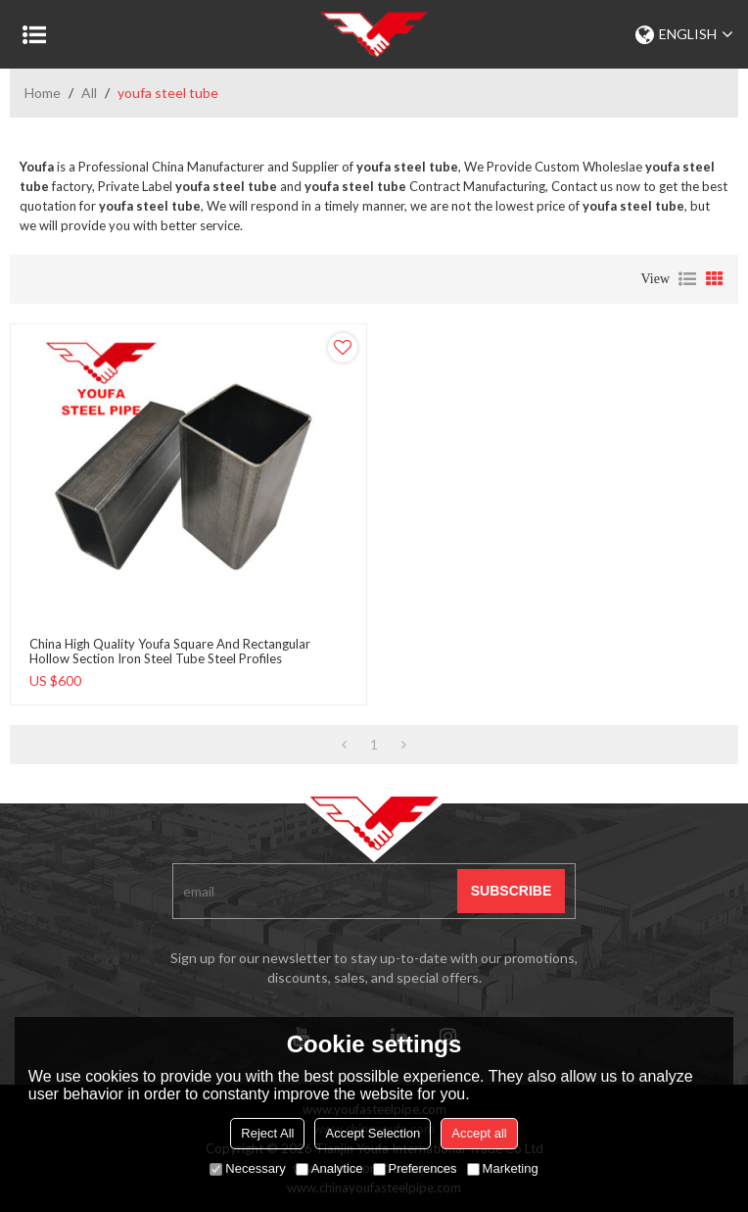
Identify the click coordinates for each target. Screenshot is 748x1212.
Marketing (502, 1168)
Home (42, 92)
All (89, 92)
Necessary (247, 1168)
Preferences (415, 1168)
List (687, 279)
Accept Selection (372, 1133)
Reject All (267, 1133)
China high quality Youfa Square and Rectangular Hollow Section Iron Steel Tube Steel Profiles (169, 651)
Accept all (478, 1133)
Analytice (329, 1168)
